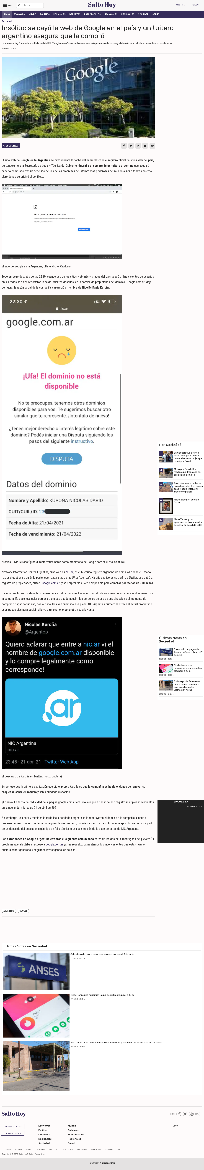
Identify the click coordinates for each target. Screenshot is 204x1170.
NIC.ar (69, 572)
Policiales (59, 14)
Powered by (102, 1163)
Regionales (127, 14)
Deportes (74, 14)
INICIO (7, 14)
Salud (155, 14)
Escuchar (10, 146)
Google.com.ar (50, 583)
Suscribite (180, 5)
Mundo (32, 14)
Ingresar (195, 5)
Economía (19, 14)
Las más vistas (13, 1133)
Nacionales (111, 14)
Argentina (8, 911)
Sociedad (143, 14)
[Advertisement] (78, 884)
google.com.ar (54, 844)
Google (23, 911)
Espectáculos (92, 14)
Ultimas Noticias (13, 1126)
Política (45, 14)
